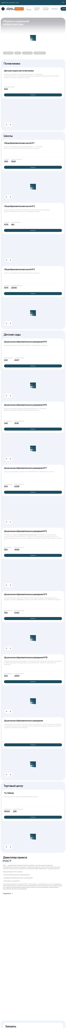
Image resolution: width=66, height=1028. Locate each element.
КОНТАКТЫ (55, 9)
